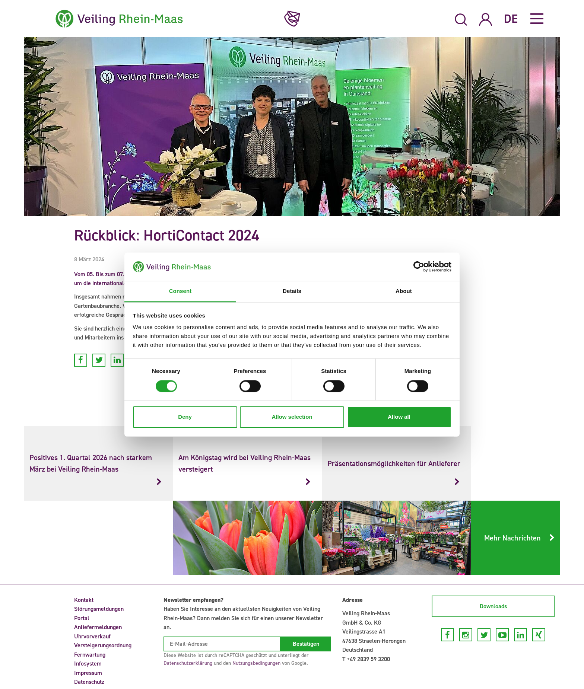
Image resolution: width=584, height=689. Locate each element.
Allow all (399, 417)
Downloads (493, 606)
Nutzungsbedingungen (256, 663)
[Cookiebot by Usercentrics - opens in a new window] (418, 266)
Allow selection (292, 417)
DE (511, 18)
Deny (185, 417)
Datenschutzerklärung (188, 663)
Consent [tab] (180, 291)
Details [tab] (292, 291)
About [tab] (404, 291)
